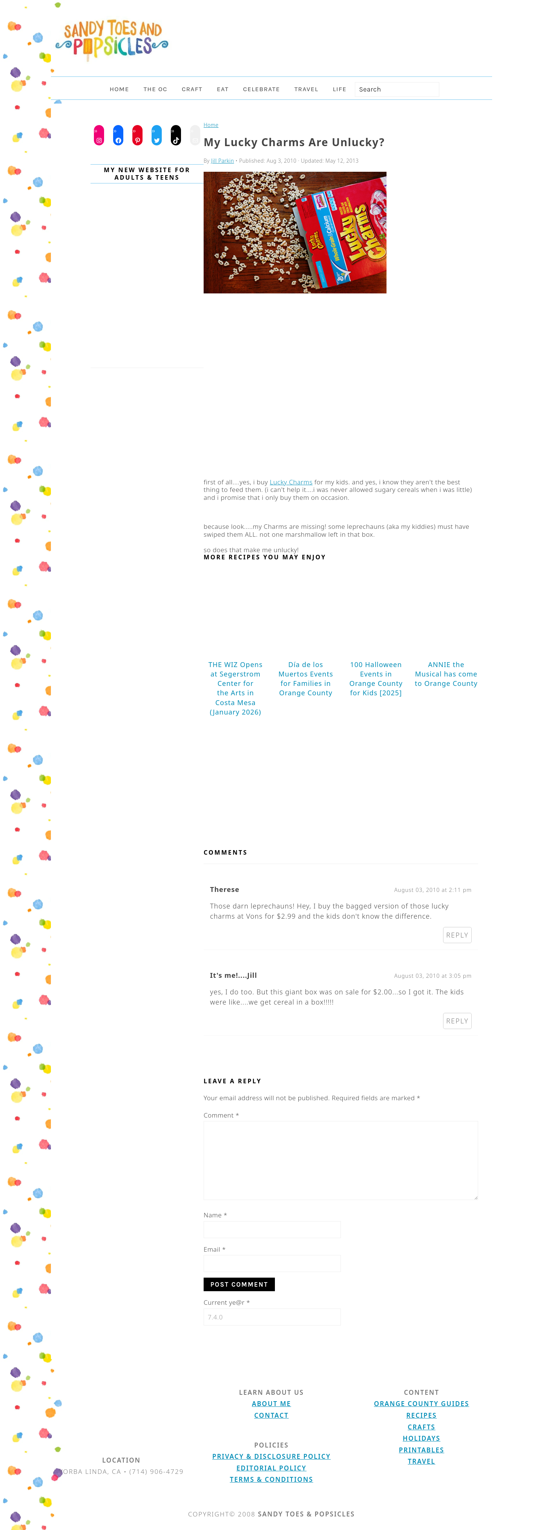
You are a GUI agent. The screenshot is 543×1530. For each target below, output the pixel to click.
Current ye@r (227, 1302)
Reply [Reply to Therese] (457, 934)
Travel (422, 1461)
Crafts (421, 1427)
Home (211, 124)
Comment (221, 1115)
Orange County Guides (421, 1403)
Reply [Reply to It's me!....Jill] (457, 1020)
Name (215, 1215)
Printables (421, 1450)
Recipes (421, 1415)
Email (215, 1249)
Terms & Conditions (271, 1479)
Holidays (421, 1438)
